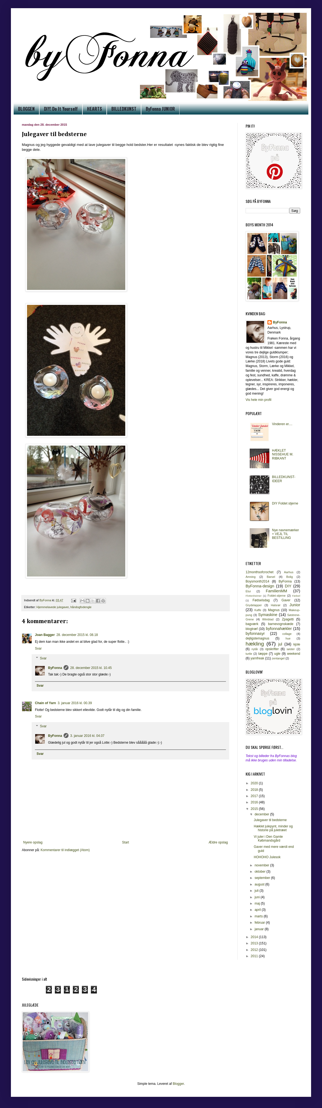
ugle (277, 654)
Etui (248, 591)
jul (280, 644)
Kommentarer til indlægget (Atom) (65, 850)
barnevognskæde (280, 624)
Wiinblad (267, 619)
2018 (255, 790)
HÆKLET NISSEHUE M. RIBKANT (282, 454)
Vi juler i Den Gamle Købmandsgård (268, 838)
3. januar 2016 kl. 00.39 (75, 703)
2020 (255, 783)
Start (125, 842)
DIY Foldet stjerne (285, 503)
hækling (255, 644)
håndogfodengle (80, 607)
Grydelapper (254, 605)
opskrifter (272, 649)
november (262, 865)
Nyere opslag (33, 842)
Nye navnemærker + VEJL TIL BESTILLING (285, 534)
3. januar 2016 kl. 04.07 (87, 736)
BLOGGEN (26, 109)
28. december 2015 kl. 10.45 (91, 668)
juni (258, 897)
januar (260, 929)
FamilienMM (276, 591)
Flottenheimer (254, 595)
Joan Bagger (45, 635)
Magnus (274, 610)
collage (286, 633)
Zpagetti (288, 619)
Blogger (178, 1084)
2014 (255, 937)
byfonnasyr (255, 633)
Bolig (289, 576)
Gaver (286, 600)
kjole (296, 644)
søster (291, 649)
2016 (255, 802)
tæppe (262, 654)
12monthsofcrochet (259, 572)
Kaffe (257, 610)
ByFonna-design (260, 586)
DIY (288, 586)
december (262, 814)
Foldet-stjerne (277, 595)
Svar (38, 648)
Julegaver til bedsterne (270, 820)
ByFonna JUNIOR (160, 109)
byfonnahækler (279, 628)
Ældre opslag (218, 842)
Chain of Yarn (45, 703)
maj (258, 903)
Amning (251, 576)
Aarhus (288, 572)
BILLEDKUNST (123, 109)
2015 (255, 809)
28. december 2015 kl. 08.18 (77, 635)
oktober (260, 871)
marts (259, 916)
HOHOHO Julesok (267, 857)
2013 (255, 943)
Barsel (271, 576)
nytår (255, 649)
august (260, 884)
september (263, 878)
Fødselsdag (261, 600)
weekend (293, 654)
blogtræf (252, 629)
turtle (249, 653)
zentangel (278, 658)
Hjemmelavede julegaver (53, 607)
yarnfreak (257, 658)
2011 (255, 956)
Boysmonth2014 (257, 581)
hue (288, 638)
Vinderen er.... (282, 424)
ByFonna (55, 668)
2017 (255, 796)
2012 (255, 950)
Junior (295, 605)
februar (260, 922)
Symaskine (267, 614)
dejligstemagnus (257, 638)
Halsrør (275, 605)
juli (257, 891)
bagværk (252, 624)
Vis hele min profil (259, 400)
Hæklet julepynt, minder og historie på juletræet (273, 828)
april (258, 910)
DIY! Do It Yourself (61, 109)
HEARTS (94, 109)
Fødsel (296, 595)
